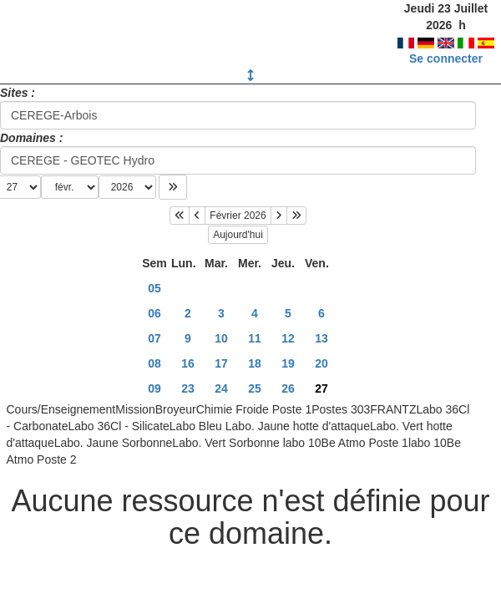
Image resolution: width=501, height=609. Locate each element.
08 (154, 363)
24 (221, 388)
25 (254, 388)
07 (154, 338)
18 (254, 363)
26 (288, 388)
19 (288, 363)
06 (154, 313)
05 (154, 288)
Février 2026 (238, 215)
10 (221, 338)
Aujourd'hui (238, 235)
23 (188, 388)
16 (188, 363)
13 (321, 338)
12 (288, 338)
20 (321, 363)
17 (221, 363)
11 (254, 338)
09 (154, 388)
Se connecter (446, 58)
